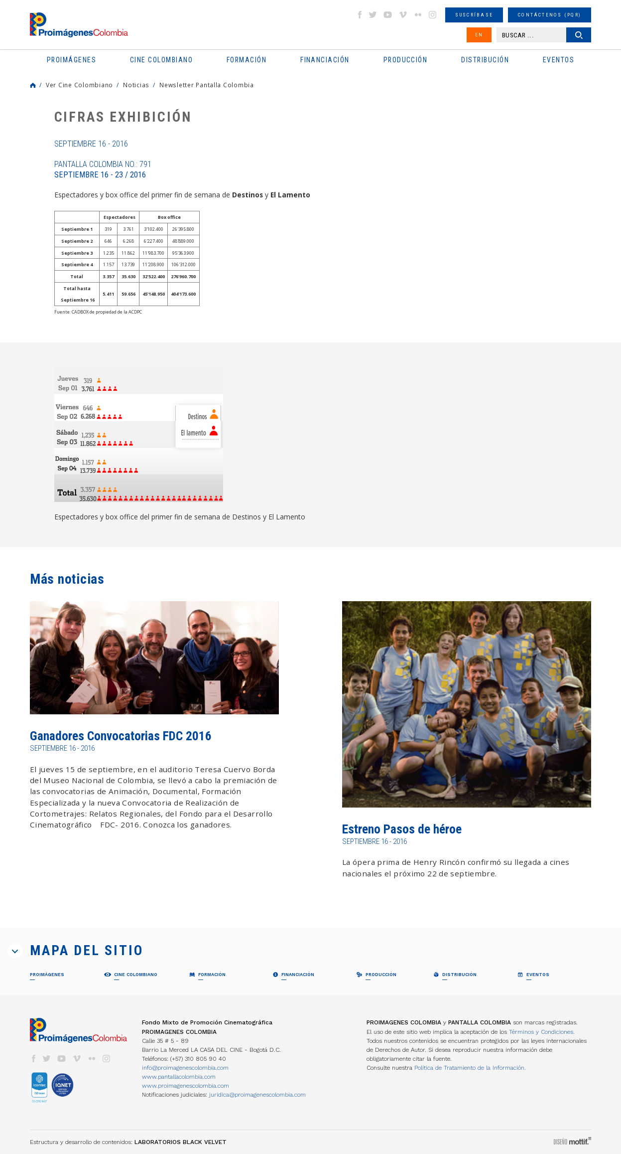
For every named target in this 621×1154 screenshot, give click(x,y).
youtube (388, 14)
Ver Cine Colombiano (79, 85)
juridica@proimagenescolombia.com (257, 1094)
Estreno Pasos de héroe (402, 829)
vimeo (403, 14)
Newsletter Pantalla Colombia (206, 85)
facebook (359, 14)
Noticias (136, 85)
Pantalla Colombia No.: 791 (102, 169)
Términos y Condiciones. (542, 1031)
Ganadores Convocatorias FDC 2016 (121, 736)
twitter (373, 14)
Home (33, 85)
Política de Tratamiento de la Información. (470, 1067)
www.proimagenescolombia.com (185, 1085)
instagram (433, 14)
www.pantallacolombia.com (179, 1076)
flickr (418, 14)
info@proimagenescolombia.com (185, 1067)
